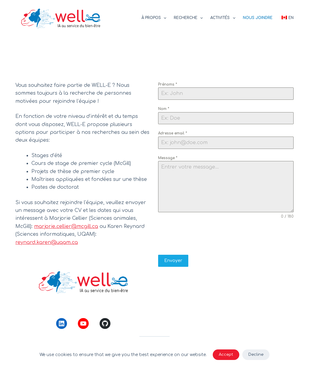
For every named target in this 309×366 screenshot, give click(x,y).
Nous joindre (257, 18)
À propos (155, 18)
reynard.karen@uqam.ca (46, 242)
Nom (163, 109)
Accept (226, 354)
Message (167, 158)
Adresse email (172, 133)
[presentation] (226, 237)
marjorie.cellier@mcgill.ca (66, 226)
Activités (223, 18)
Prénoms (167, 84)
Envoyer (173, 260)
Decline (255, 354)
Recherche (189, 18)
